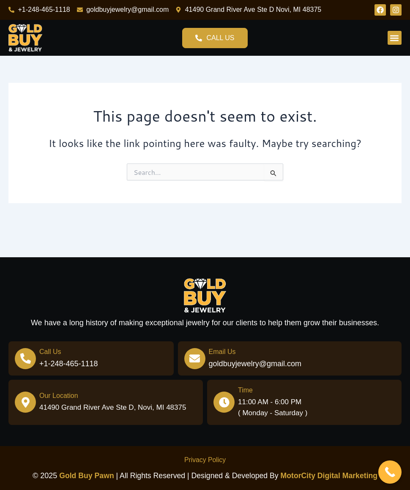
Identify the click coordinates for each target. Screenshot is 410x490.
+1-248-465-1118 (68, 363)
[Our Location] (25, 402)
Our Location (58, 395)
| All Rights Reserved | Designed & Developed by (169, 475)
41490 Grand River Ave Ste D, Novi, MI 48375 (112, 407)
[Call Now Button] (390, 472)
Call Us (50, 351)
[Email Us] (194, 358)
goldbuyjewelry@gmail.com (255, 363)
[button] (395, 38)
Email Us (222, 351)
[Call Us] (25, 358)
